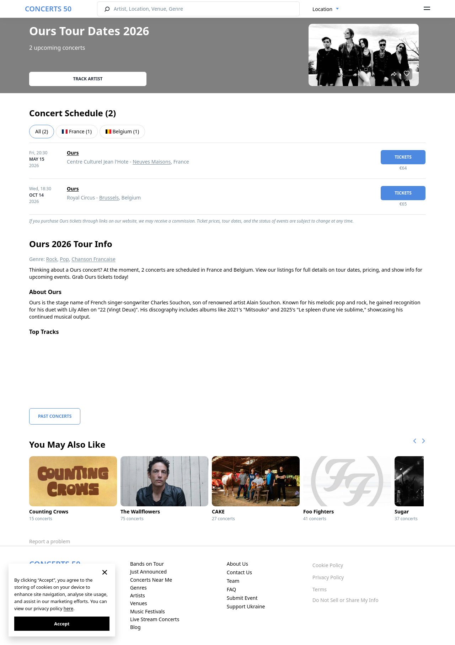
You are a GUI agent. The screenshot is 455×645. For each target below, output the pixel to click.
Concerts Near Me (151, 579)
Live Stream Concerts (154, 619)
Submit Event (242, 598)
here (68, 608)
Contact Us (239, 572)
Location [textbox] (322, 9)
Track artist (88, 79)
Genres (138, 587)
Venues (138, 603)
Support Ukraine (246, 606)
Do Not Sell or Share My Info (345, 600)
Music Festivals (147, 611)
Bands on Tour (147, 563)
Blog (135, 627)
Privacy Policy (328, 577)
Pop (64, 259)
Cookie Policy (327, 565)
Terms (319, 589)
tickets (403, 157)
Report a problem (49, 541)
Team (233, 580)
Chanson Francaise (93, 259)
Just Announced (148, 571)
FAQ (231, 589)
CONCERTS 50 (48, 9)
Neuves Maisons (152, 161)
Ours (73, 152)
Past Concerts (54, 416)
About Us (237, 563)
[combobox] (326, 9)
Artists (137, 595)
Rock (51, 259)
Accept (61, 623)
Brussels (109, 197)
